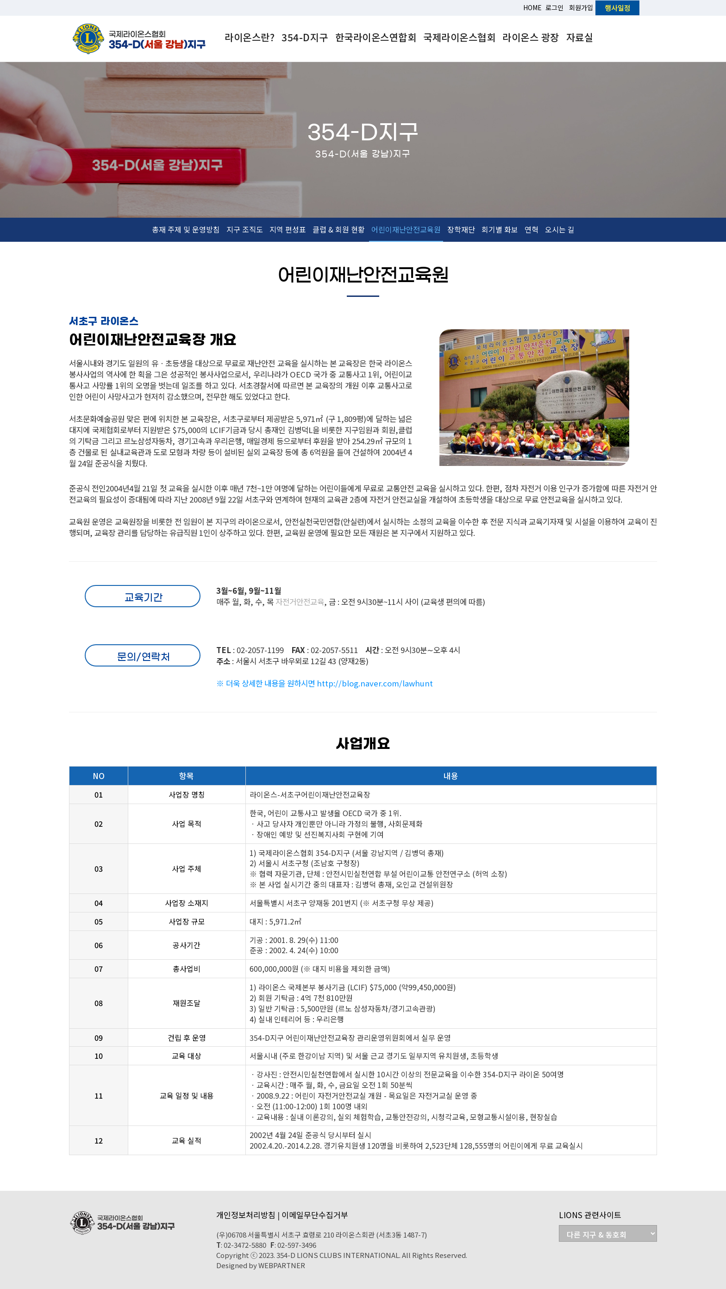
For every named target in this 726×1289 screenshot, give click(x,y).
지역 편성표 (287, 229)
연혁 (531, 229)
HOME (532, 7)
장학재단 (461, 229)
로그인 (554, 7)
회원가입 (581, 7)
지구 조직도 (244, 229)
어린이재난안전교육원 (406, 229)
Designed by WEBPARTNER (260, 1265)
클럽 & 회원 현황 (339, 229)
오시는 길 (560, 229)
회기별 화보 (500, 229)
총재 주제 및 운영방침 (186, 229)
